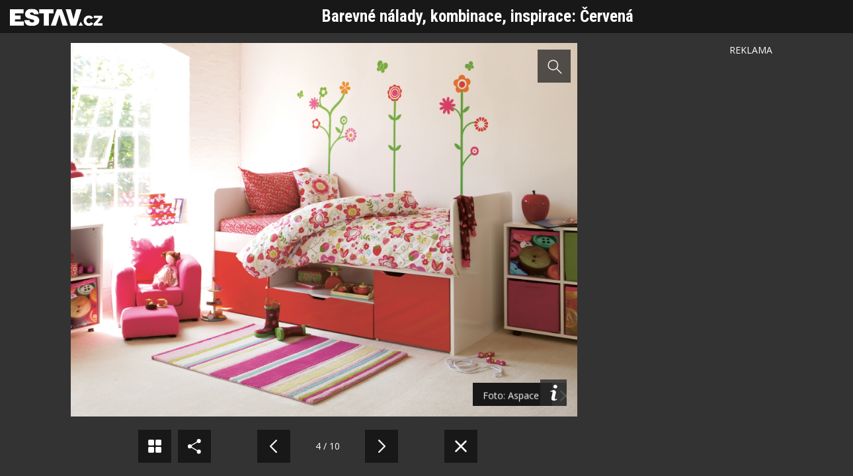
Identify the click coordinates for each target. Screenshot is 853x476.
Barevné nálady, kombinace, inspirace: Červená (477, 16)
